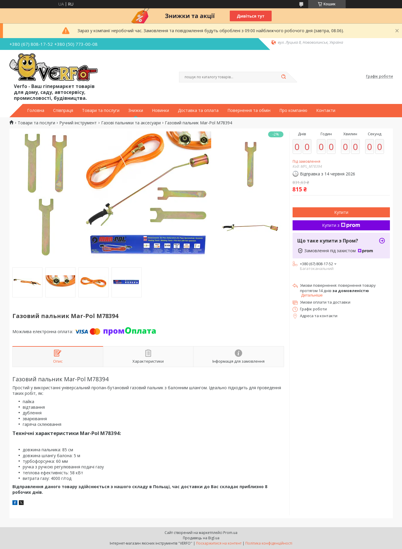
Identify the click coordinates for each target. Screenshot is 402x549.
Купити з (341, 225)
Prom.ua (230, 532)
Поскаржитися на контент (219, 543)
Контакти (325, 110)
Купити (341, 212)
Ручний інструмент (78, 123)
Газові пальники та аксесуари (131, 123)
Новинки (160, 110)
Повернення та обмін (248, 110)
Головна (35, 110)
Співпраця (63, 110)
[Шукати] (284, 77)
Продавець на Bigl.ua (201, 537)
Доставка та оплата (198, 110)
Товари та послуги (100, 110)
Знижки (135, 110)
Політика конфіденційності (268, 543)
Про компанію (293, 110)
